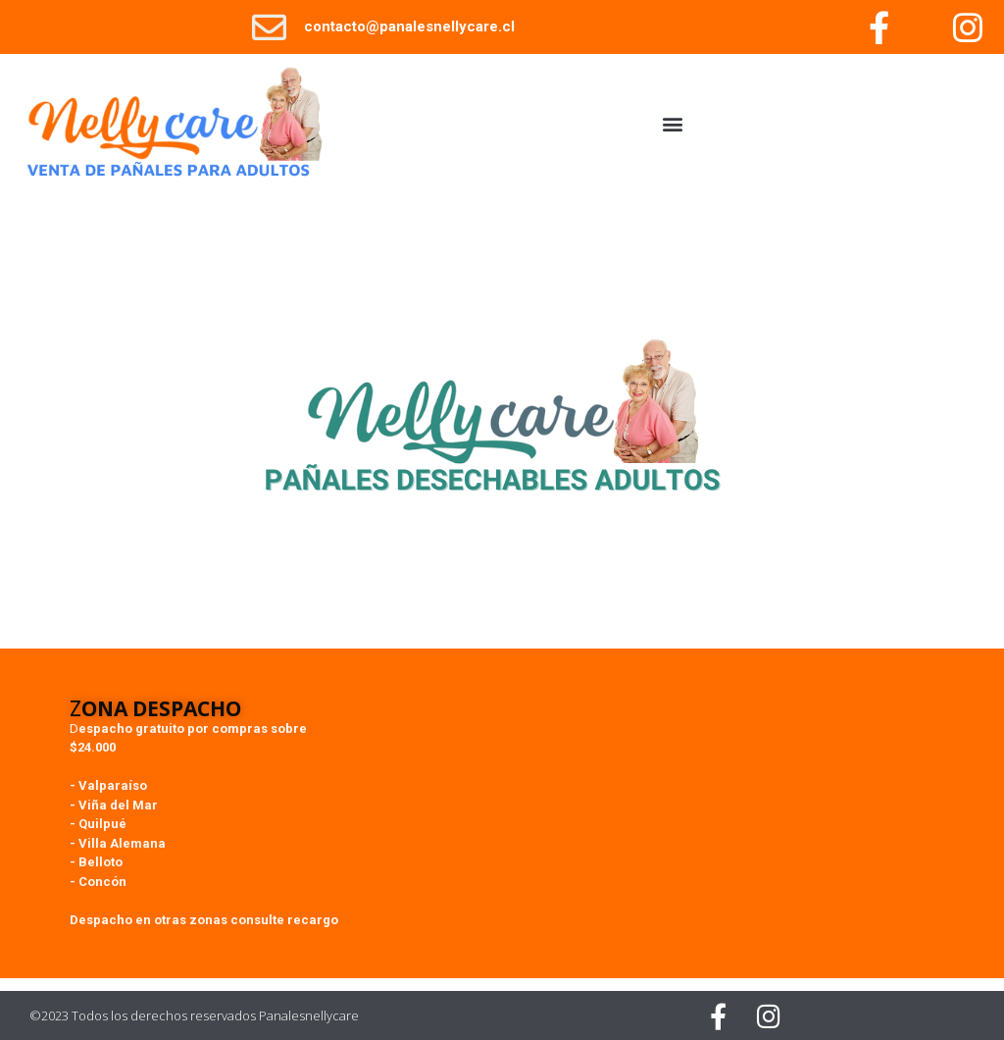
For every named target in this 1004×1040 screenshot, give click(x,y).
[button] (673, 124)
